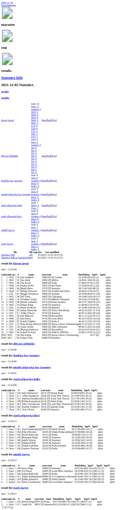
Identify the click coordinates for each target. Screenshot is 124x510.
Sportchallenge (8, 5)
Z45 (34, 134)
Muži (35, 205)
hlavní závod (7, 120)
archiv (5, 91)
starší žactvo (7, 244)
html (44, 120)
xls (54, 120)
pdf (50, 120)
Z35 (34, 131)
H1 (34, 147)
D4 (34, 169)
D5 (34, 172)
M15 (34, 112)
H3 (34, 153)
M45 (34, 120)
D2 (34, 164)
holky (35, 186)
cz (8, 2)
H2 (34, 150)
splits (108, 277)
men (35, 106)
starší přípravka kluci (11, 216)
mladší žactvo (8, 230)
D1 (34, 161)
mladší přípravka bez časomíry (16, 194)
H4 (34, 156)
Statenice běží (12, 78)
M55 (34, 123)
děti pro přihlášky (9, 156)
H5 (34, 158)
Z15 (34, 126)
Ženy (35, 208)
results (5, 97)
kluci (34, 183)
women (36, 109)
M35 (34, 117)
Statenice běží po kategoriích (15, 257)
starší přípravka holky (12, 205)
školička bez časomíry (12, 180)
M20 (34, 115)
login (3, 2)
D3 (34, 167)
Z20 (34, 128)
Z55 (34, 137)
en (12, 2)
